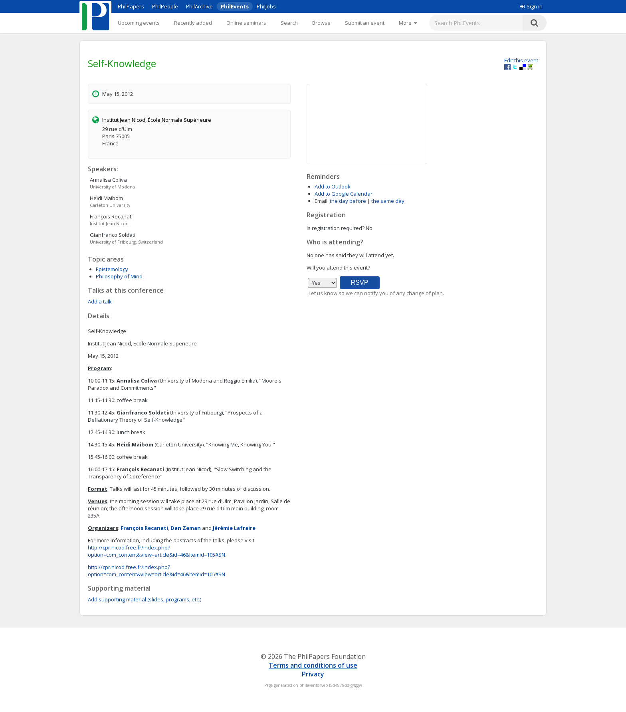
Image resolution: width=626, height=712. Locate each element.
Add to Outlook (333, 186)
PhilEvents (235, 6)
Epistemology (112, 269)
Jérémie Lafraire (234, 528)
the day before (348, 200)
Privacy (313, 674)
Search (289, 22)
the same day (387, 200)
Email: (322, 200)
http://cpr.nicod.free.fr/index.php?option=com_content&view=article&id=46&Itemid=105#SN (156, 551)
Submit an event (364, 22)
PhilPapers (131, 6)
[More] (407, 22)
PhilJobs (266, 6)
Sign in (531, 6)
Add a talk (100, 301)
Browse (321, 22)
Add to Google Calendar (343, 193)
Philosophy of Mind (119, 276)
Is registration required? (336, 228)
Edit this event (521, 60)
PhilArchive (199, 6)
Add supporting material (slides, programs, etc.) (144, 599)
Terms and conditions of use (313, 665)
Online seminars (246, 22)
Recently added (193, 22)
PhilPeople (165, 6)
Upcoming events (139, 22)
